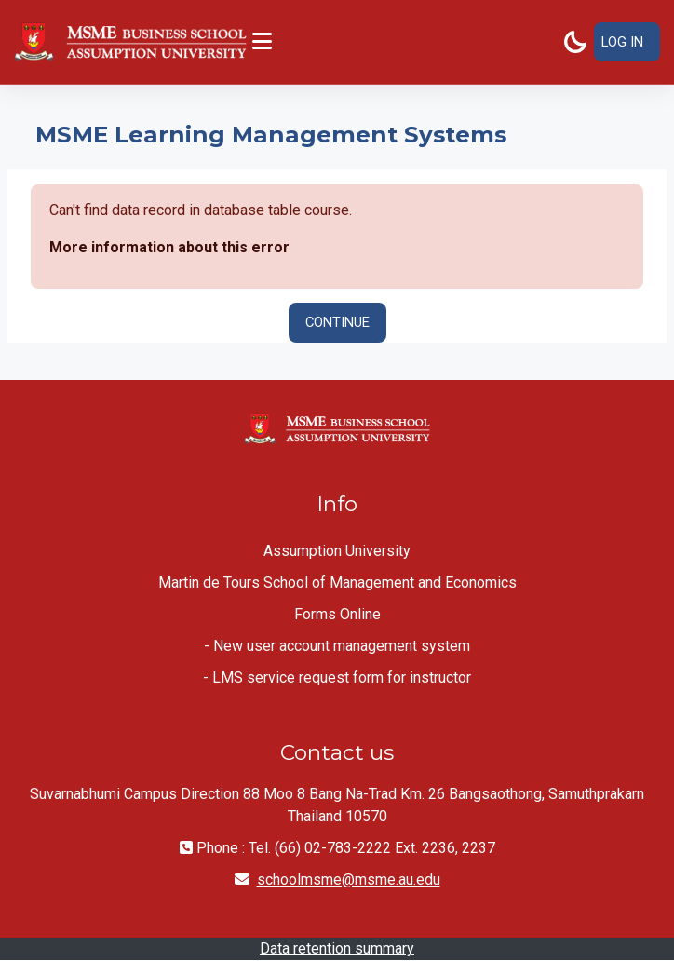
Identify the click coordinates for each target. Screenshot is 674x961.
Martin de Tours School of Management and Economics (337, 582)
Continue (337, 322)
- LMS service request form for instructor (337, 677)
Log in (622, 42)
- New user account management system (337, 646)
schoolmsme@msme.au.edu (348, 879)
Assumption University (337, 551)
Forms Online (337, 614)
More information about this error (169, 247)
